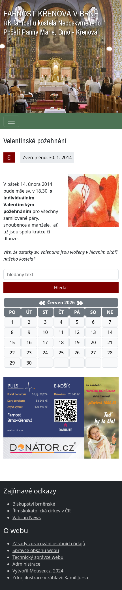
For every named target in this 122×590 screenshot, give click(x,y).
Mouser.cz (39, 571)
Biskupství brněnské (33, 504)
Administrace (26, 564)
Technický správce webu (37, 557)
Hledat (61, 287)
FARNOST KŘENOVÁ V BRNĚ (52, 21)
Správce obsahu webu (35, 550)
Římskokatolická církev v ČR (41, 511)
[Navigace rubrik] (11, 121)
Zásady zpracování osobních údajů (48, 543)
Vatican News (26, 517)
